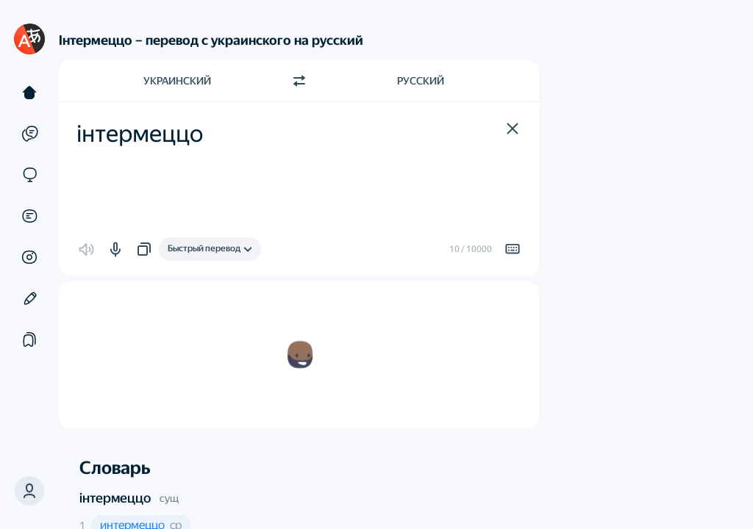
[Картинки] (29, 257)
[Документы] (29, 216)
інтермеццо (115, 497)
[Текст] (29, 92)
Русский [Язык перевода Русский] (420, 81)
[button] (29, 490)
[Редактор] (29, 298)
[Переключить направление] (299, 81)
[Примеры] (29, 133)
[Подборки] (29, 339)
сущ (169, 498)
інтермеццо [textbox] (139, 134)
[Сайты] (29, 175)
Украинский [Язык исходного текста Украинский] (177, 81)
